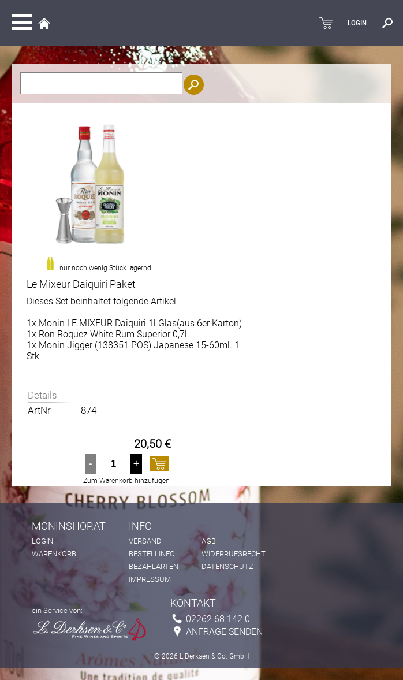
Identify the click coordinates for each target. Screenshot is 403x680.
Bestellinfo (152, 553)
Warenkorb (54, 553)
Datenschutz (227, 566)
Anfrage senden (224, 631)
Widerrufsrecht (233, 553)
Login (42, 541)
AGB (208, 541)
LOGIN (357, 23)
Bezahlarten (153, 566)
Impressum (150, 579)
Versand (145, 541)
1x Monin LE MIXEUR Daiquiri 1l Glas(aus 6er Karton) (134, 323)
